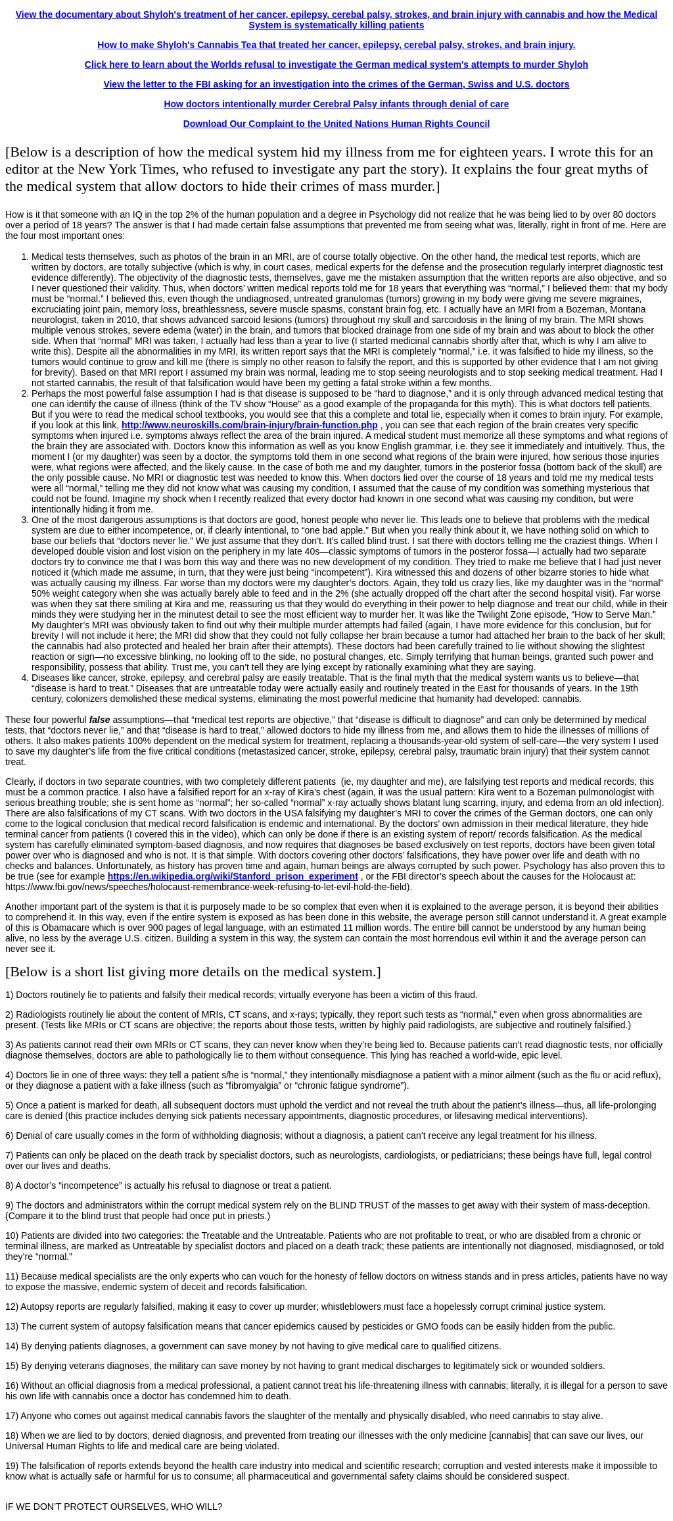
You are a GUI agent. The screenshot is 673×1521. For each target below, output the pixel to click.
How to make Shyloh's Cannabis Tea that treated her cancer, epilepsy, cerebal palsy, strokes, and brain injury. (336, 44)
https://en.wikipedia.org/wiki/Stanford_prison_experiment (233, 876)
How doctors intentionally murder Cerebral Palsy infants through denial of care (336, 104)
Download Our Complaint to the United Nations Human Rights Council (336, 123)
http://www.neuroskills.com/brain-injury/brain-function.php (250, 425)
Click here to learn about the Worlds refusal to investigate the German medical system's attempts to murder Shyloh (336, 64)
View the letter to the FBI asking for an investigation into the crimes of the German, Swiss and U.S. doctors (336, 84)
